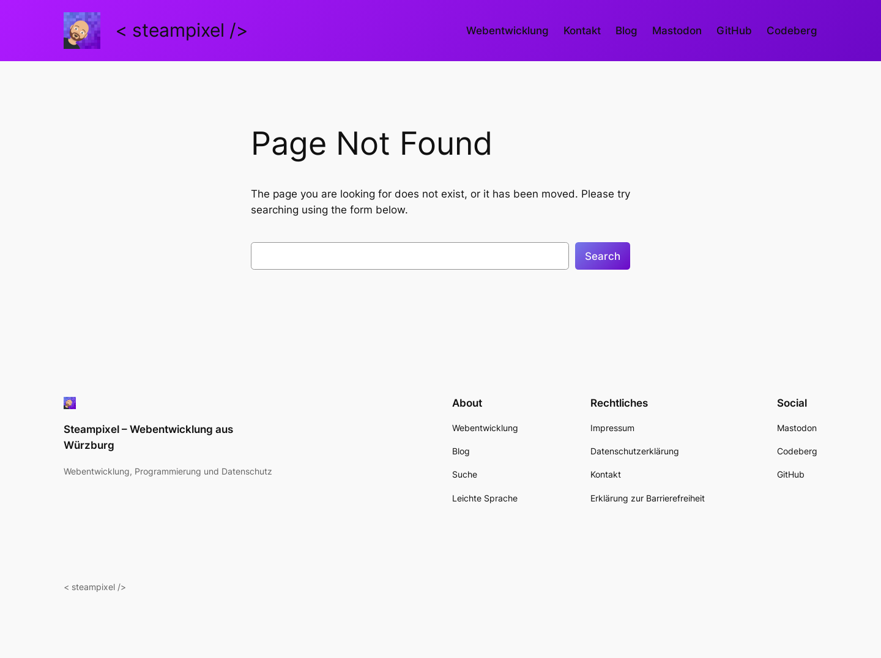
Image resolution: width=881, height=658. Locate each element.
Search (602, 256)
